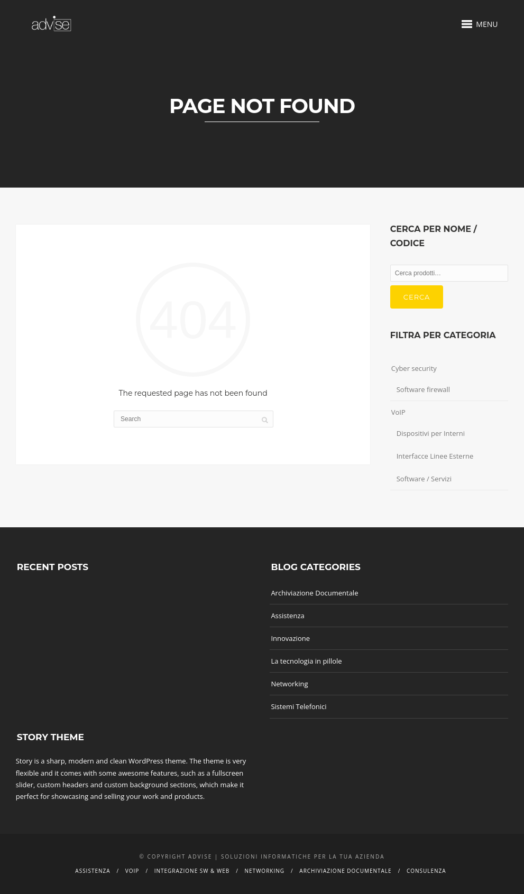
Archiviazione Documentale (314, 593)
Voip (132, 870)
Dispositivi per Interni (431, 433)
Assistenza (287, 615)
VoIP (398, 412)
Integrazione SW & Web (192, 870)
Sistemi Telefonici (298, 706)
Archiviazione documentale (345, 870)
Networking (289, 683)
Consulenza (426, 870)
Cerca (416, 297)
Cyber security (414, 368)
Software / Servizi (424, 478)
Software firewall (423, 389)
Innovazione (290, 638)
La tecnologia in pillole (306, 661)
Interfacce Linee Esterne (435, 456)
